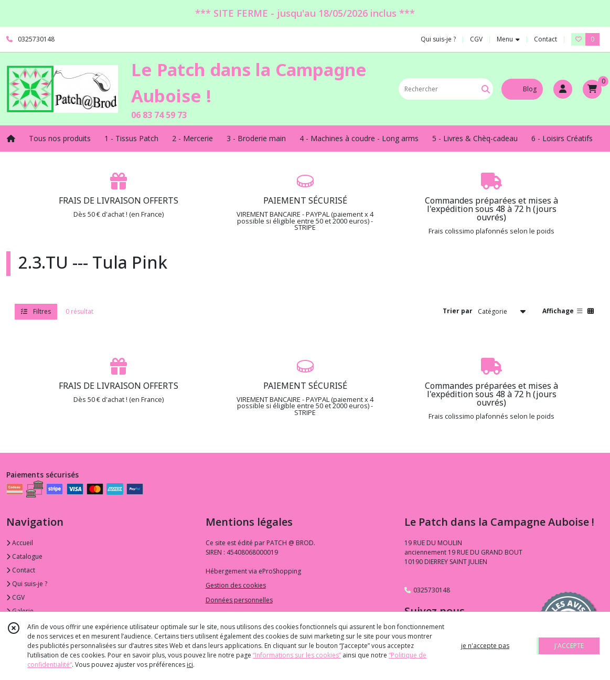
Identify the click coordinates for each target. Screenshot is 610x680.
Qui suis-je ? (26, 583)
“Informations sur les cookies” (297, 655)
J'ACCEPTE (569, 645)
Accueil (19, 542)
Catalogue (24, 556)
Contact (545, 39)
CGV (15, 597)
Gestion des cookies (236, 585)
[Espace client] (562, 89)
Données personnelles (239, 600)
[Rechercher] (486, 89)
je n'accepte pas (485, 645)
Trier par (458, 310)
